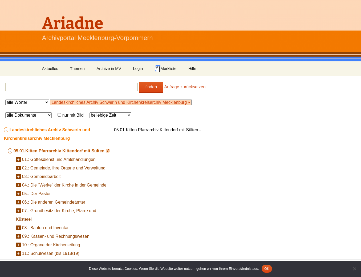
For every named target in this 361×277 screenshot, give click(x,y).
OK (266, 269)
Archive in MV (108, 68)
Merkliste (165, 68)
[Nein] (354, 268)
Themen (77, 68)
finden (151, 87)
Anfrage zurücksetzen (185, 87)
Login (138, 68)
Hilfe (192, 68)
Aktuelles (50, 68)
